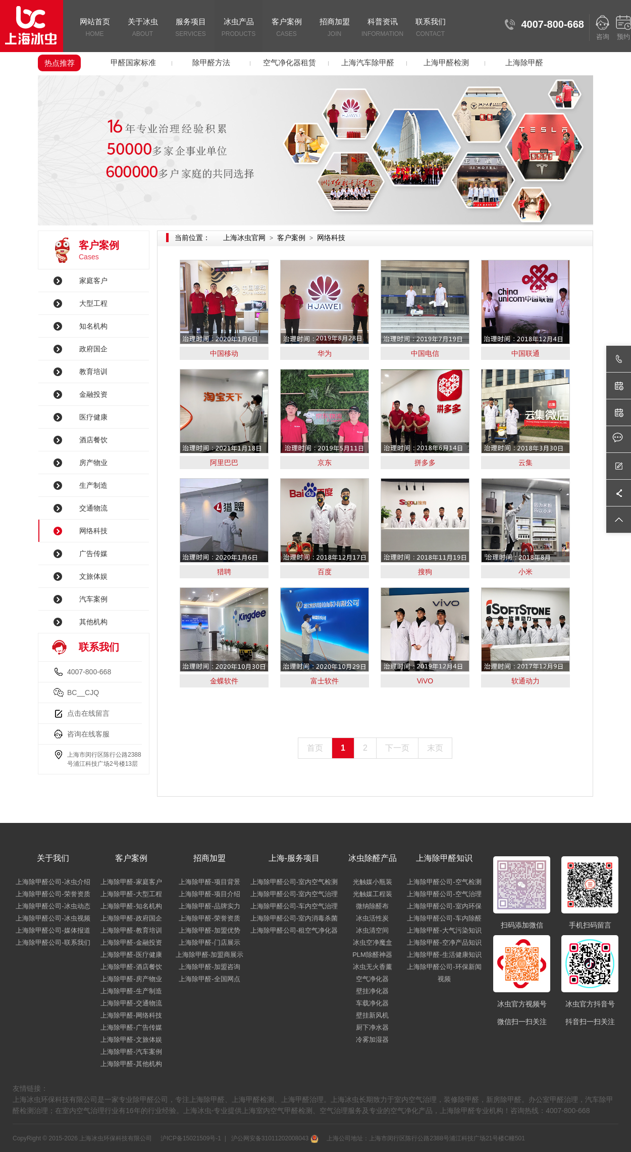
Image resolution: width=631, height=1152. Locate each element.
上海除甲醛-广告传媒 (131, 1027)
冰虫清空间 (372, 930)
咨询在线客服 (88, 734)
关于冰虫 (143, 28)
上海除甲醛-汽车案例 (131, 1051)
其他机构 (93, 622)
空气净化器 (372, 979)
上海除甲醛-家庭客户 (131, 882)
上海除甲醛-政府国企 (131, 918)
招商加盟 (334, 28)
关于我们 (53, 858)
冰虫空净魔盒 (372, 942)
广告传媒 (93, 553)
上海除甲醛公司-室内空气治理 (294, 894)
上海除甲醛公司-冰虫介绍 (53, 882)
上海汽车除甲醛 (367, 62)
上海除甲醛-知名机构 (131, 906)
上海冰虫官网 (244, 238)
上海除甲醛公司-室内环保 (444, 906)
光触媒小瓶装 (372, 882)
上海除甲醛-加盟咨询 (209, 967)
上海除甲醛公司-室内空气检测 (294, 882)
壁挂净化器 (372, 991)
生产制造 (93, 485)
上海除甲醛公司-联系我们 (53, 942)
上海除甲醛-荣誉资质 (209, 918)
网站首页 (95, 28)
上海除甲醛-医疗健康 (131, 954)
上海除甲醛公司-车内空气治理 (294, 906)
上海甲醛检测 (446, 62)
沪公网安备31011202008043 (273, 1138)
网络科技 (93, 531)
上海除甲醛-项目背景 (209, 882)
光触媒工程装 (372, 894)
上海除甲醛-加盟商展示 (209, 954)
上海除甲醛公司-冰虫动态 (53, 906)
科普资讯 (382, 28)
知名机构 (93, 326)
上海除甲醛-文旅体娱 (131, 1039)
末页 (435, 748)
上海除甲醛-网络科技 (131, 1015)
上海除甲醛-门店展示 (209, 942)
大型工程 (93, 303)
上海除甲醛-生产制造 (131, 991)
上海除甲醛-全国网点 (209, 979)
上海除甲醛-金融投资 (131, 942)
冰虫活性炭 (372, 918)
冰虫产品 (238, 28)
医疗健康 (93, 417)
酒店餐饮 (93, 440)
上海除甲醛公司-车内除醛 (444, 918)
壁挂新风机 (372, 1015)
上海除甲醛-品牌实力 (209, 906)
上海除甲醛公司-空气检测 (444, 882)
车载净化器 (372, 1003)
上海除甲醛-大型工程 (131, 894)
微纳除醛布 (372, 906)
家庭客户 (93, 281)
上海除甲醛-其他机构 (131, 1064)
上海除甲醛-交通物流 (131, 1003)
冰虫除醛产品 (372, 858)
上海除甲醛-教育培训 (131, 930)
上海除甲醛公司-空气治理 (444, 894)
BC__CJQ (83, 692)
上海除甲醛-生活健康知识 (444, 954)
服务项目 (191, 28)
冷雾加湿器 (372, 1039)
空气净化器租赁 (289, 62)
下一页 (397, 748)
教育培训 (93, 371)
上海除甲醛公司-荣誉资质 (53, 894)
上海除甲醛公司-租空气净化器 (294, 930)
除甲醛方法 (211, 62)
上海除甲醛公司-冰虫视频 (53, 918)
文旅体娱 (93, 576)
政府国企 (93, 349)
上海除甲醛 (524, 62)
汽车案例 (93, 599)
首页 (315, 748)
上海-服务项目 (294, 858)
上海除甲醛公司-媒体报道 (53, 930)
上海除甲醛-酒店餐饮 (131, 967)
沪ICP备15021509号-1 (190, 1138)
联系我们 (430, 28)
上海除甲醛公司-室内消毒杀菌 (294, 918)
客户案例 (286, 28)
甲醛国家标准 (133, 62)
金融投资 (93, 394)
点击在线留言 (88, 713)
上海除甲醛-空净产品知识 (444, 942)
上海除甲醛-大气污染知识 (444, 930)
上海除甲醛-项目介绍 (209, 894)
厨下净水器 (372, 1027)
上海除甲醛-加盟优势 (209, 930)
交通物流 (93, 508)
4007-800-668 (89, 672)
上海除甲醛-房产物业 (131, 979)
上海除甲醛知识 (444, 858)
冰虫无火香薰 (372, 967)
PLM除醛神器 (372, 954)
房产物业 (93, 462)
